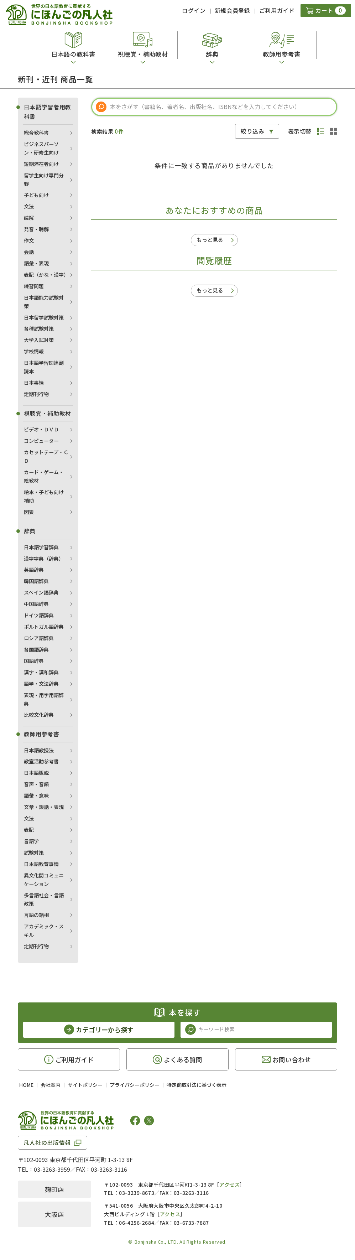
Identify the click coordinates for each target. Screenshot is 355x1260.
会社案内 (51, 1084)
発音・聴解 (36, 229)
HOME (26, 1084)
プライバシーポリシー (135, 1084)
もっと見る (210, 239)
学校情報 (34, 351)
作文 (29, 240)
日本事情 (34, 382)
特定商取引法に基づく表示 (196, 1084)
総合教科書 (36, 132)
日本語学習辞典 (41, 547)
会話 (29, 251)
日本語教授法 (39, 750)
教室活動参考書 (41, 761)
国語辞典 (34, 660)
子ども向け (36, 194)
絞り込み (253, 131)
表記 (29, 829)
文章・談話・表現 (44, 806)
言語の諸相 (36, 914)
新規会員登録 (232, 10)
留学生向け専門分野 (44, 179)
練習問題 (34, 286)
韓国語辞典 (36, 581)
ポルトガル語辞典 (44, 626)
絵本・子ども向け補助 (44, 496)
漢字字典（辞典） (44, 558)
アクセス (229, 1184)
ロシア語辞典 (39, 638)
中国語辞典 (36, 603)
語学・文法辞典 (41, 683)
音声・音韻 (36, 784)
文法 (29, 206)
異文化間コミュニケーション (44, 879)
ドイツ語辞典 (39, 615)
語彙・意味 (36, 795)
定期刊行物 (36, 394)
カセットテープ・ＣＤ (46, 456)
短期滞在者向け (41, 163)
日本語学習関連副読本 (44, 367)
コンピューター (41, 440)
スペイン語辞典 (41, 592)
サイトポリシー (85, 1084)
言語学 (31, 841)
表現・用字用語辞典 (44, 699)
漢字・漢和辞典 (41, 672)
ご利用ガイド (277, 10)
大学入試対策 (39, 339)
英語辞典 (34, 569)
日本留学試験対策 (44, 317)
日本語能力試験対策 (44, 302)
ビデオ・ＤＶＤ (41, 429)
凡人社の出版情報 (47, 1142)
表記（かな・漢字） (46, 274)
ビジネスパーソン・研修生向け (41, 148)
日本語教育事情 (41, 863)
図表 (29, 511)
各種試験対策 (39, 328)
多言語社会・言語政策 (44, 899)
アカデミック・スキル (44, 930)
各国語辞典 (36, 649)
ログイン (194, 10)
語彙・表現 (36, 263)
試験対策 (34, 852)
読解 (29, 217)
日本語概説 (36, 772)
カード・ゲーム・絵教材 (44, 476)
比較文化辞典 (39, 714)
